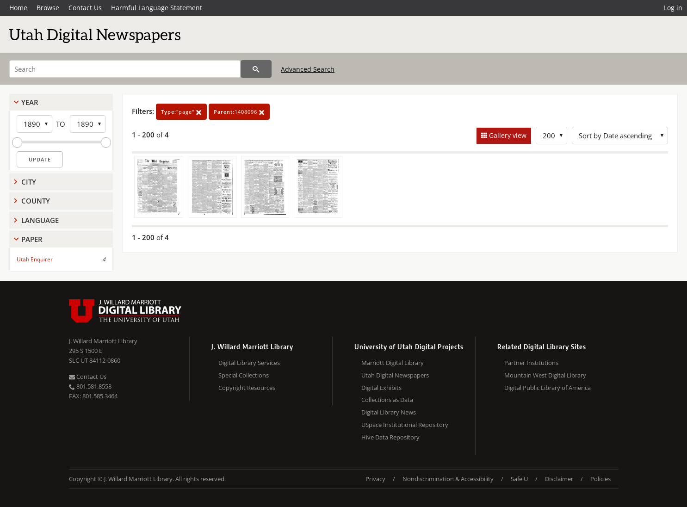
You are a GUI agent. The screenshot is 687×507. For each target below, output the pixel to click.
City (28, 181)
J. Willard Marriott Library (103, 341)
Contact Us (85, 7)
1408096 (239, 111)
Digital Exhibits (381, 387)
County (35, 200)
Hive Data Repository (390, 437)
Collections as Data (387, 400)
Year (29, 102)
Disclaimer (559, 479)
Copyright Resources (246, 387)
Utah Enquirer (35, 259)
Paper (32, 239)
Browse (48, 7)
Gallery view (506, 135)
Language (40, 220)
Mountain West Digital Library (545, 375)
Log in (673, 7)
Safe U (519, 479)
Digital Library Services (249, 363)
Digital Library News (388, 412)
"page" (181, 111)
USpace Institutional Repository (404, 424)
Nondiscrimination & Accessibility (448, 479)
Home (18, 7)
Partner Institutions (531, 363)
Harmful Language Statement (156, 7)
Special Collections (243, 375)
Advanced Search (307, 69)
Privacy (375, 479)
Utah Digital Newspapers (395, 375)
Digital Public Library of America (547, 387)
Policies (600, 479)
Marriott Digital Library (392, 363)
